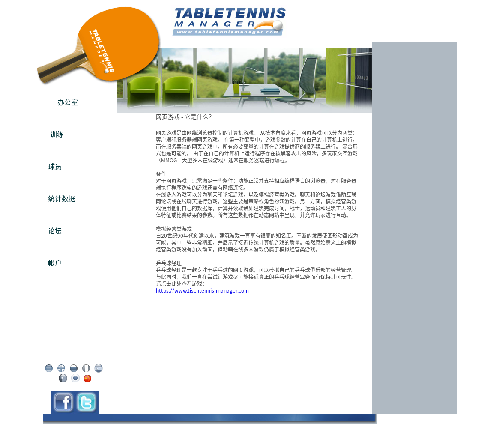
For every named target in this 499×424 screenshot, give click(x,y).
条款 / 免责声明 (75, 353)
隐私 (75, 346)
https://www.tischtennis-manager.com (202, 290)
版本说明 (75, 340)
